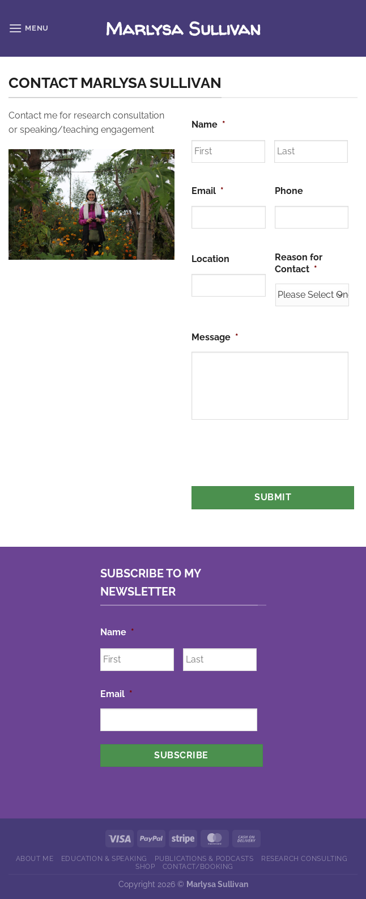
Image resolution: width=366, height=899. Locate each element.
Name (208, 124)
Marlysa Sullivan (183, 28)
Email (207, 190)
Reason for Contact (298, 263)
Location (210, 259)
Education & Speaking (104, 858)
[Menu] (28, 28)
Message (215, 337)
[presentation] (277, 460)
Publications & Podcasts (204, 858)
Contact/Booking (198, 866)
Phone (289, 190)
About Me (35, 858)
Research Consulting (304, 858)
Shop (145, 866)
